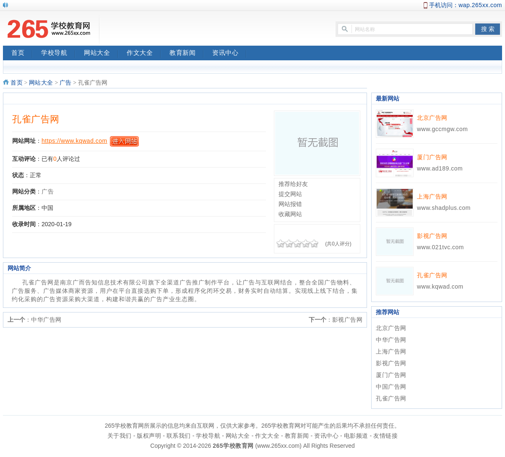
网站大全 (101, 53)
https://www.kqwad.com (74, 140)
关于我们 (119, 435)
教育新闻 (186, 53)
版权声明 (149, 435)
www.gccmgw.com (442, 129)
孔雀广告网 (36, 119)
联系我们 (179, 435)
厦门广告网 (432, 157)
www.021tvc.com (440, 247)
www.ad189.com (440, 168)
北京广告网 (432, 117)
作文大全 (144, 53)
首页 (22, 53)
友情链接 (385, 435)
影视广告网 (347, 319)
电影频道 (356, 435)
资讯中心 (229, 53)
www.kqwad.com (440, 286)
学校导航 (58, 53)
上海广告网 (432, 196)
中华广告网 (46, 319)
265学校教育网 (233, 445)
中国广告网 (391, 386)
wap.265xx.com (480, 5)
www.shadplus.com (444, 207)
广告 (66, 83)
